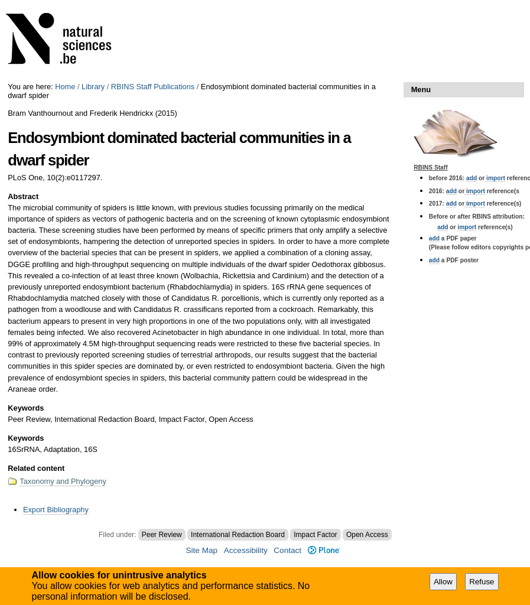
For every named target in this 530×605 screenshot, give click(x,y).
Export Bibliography (56, 509)
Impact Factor (315, 535)
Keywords (26, 408)
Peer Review (162, 535)
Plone (324, 550)
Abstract (23, 196)
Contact (287, 550)
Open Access (367, 535)
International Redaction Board (238, 535)
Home (65, 86)
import (495, 178)
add (471, 178)
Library (93, 86)
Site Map (201, 550)
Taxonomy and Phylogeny (62, 481)
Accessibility (246, 550)
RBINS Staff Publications (152, 86)
